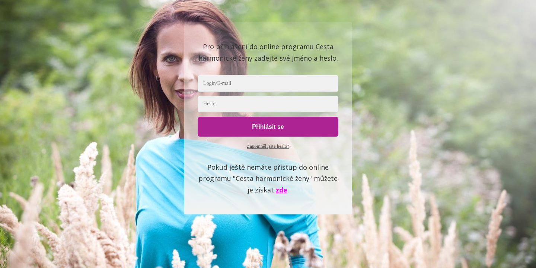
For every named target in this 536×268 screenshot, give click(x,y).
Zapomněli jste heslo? (268, 146)
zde (281, 189)
